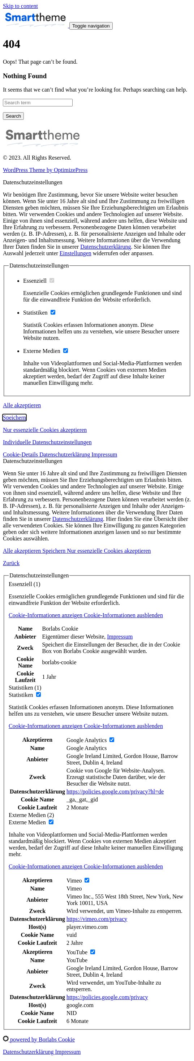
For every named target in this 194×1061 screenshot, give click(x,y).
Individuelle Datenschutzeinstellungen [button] (47, 442)
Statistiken (39, 313)
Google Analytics (86, 748)
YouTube (76, 960)
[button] (86, 615)
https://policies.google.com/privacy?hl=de (115, 791)
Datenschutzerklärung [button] (65, 454)
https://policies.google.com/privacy (107, 997)
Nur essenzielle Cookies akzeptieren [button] (45, 430)
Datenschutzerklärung (105, 247)
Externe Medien (45, 351)
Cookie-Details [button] (21, 454)
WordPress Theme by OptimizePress (45, 170)
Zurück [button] (11, 563)
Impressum (120, 636)
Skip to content (20, 6)
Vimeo (74, 888)
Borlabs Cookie (60, 629)
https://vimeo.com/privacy (96, 919)
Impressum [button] (104, 454)
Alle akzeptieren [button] (22, 405)
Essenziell (38, 281)
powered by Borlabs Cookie (39, 1039)
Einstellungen (75, 253)
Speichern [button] (14, 417)
